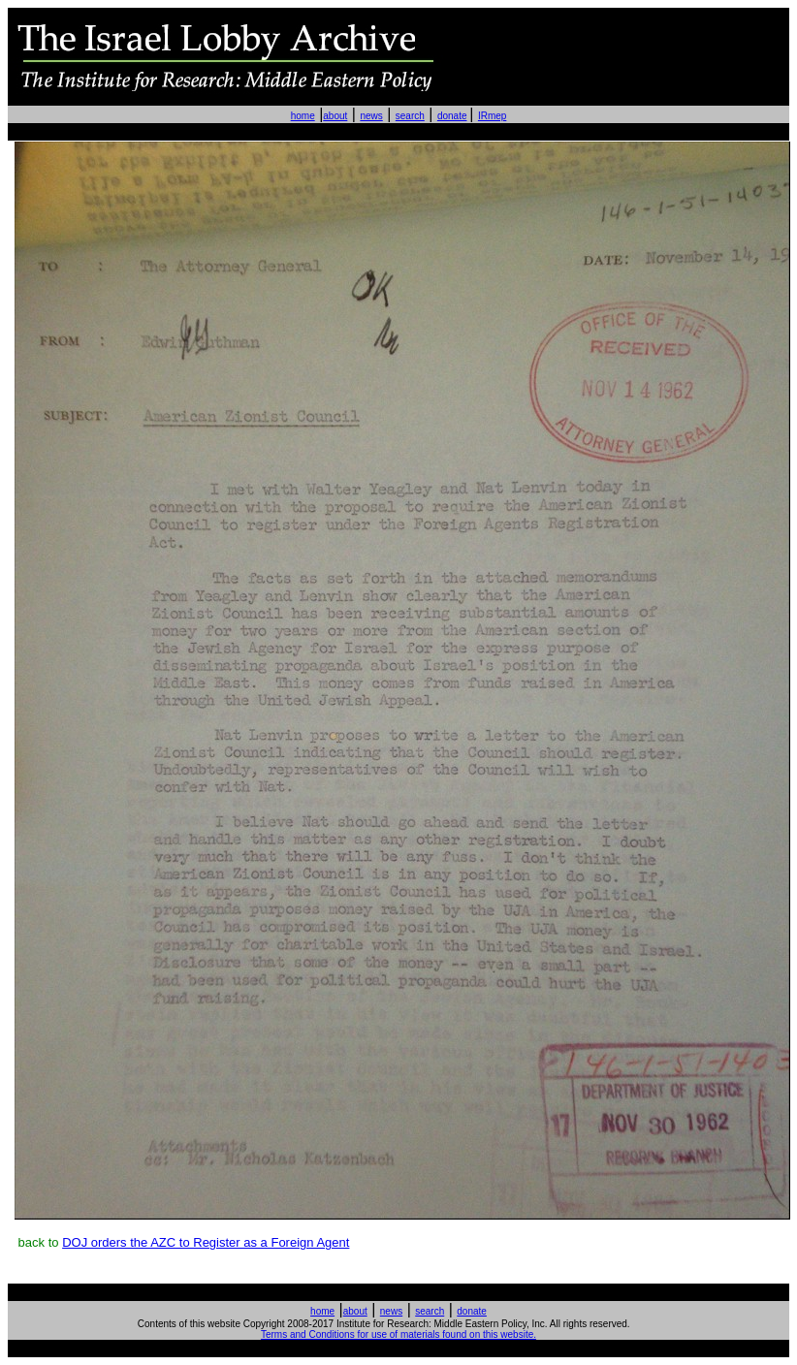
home (303, 116)
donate (452, 116)
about (335, 116)
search (410, 116)
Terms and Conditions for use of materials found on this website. (398, 1334)
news (371, 116)
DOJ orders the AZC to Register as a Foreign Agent (205, 1242)
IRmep (492, 116)
